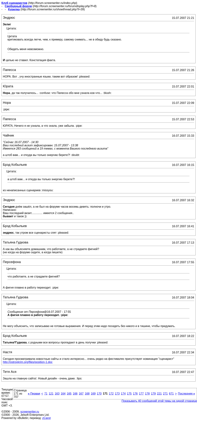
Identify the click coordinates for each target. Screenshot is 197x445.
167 (81, 393)
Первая (34, 393)
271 (165, 393)
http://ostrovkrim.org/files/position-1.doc (27, 362)
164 (63, 393)
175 (129, 393)
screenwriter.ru (29, 411)
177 (141, 393)
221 (159, 393)
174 (123, 393)
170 (99, 393)
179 (153, 393)
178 (147, 393)
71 (45, 393)
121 (51, 393)
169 (93, 393)
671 (171, 393)
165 (69, 393)
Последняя (186, 393)
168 (87, 393)
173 (117, 393)
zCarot (46, 418)
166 (75, 393)
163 (57, 393)
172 (111, 393)
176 (135, 393)
